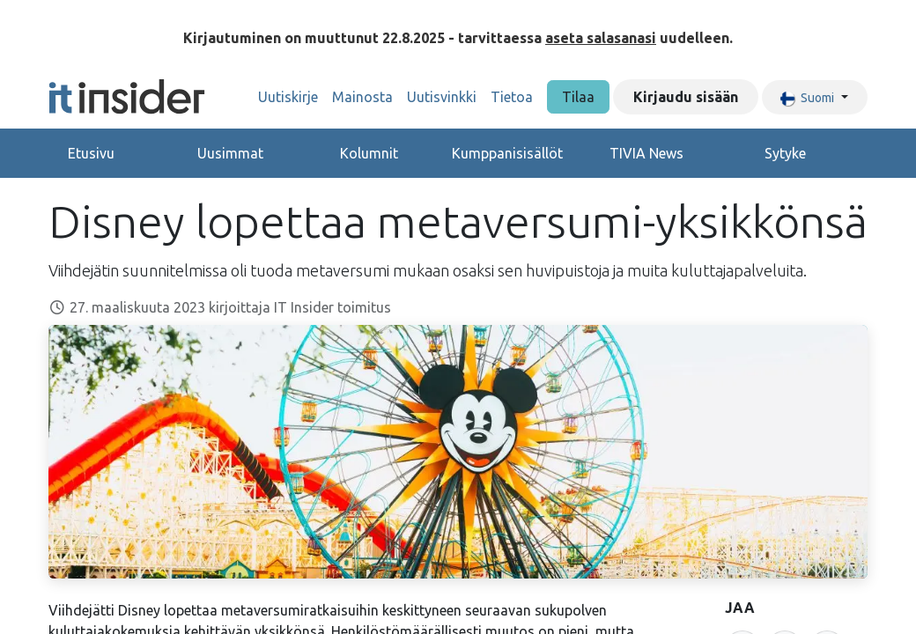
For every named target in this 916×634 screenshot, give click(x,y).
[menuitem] (288, 96)
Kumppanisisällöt (507, 153)
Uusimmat (230, 153)
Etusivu (91, 153)
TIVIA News (646, 153)
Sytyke (785, 153)
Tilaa (578, 97)
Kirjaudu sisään (685, 97)
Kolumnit (369, 153)
